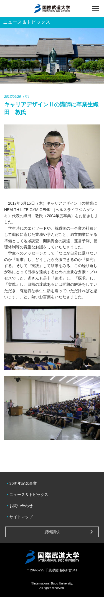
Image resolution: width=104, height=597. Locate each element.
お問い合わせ (21, 505)
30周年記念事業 (23, 483)
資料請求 (52, 532)
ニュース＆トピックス (28, 494)
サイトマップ (21, 517)
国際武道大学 (52, 8)
